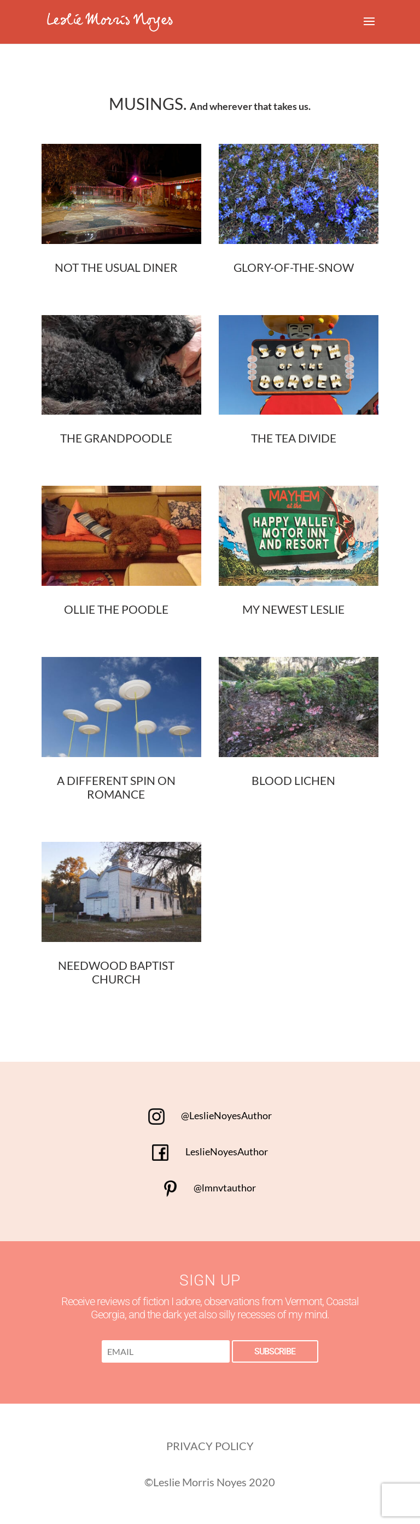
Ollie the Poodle (116, 609)
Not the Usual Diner (116, 267)
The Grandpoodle (116, 438)
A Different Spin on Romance (116, 787)
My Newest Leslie (293, 609)
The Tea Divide (293, 438)
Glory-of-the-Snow (294, 267)
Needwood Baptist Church (116, 972)
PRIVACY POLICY (210, 1445)
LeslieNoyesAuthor (210, 1151)
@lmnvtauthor (210, 1188)
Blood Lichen (293, 780)
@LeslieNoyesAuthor (210, 1115)
